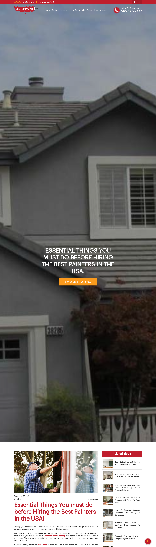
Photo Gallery (75, 10)
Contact (103, 10)
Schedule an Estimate (78, 282)
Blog (96, 10)
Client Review (87, 10)
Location (64, 10)
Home (47, 10)
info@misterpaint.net (45, 2)
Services (55, 10)
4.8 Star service (24, 2)
